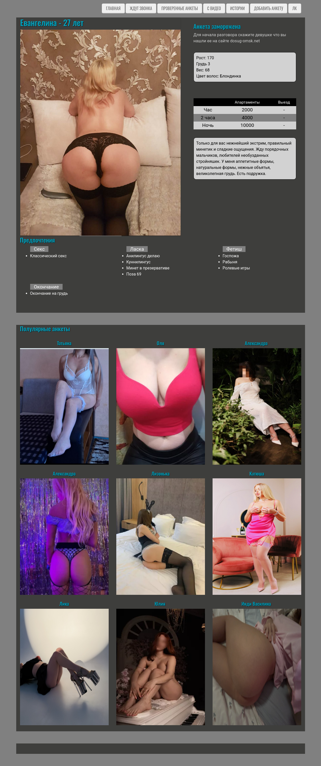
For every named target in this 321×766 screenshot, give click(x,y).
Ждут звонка (141, 8)
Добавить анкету (268, 8)
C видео (214, 8)
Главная (113, 8)
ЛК (294, 8)
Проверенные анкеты (179, 8)
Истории (237, 8)
